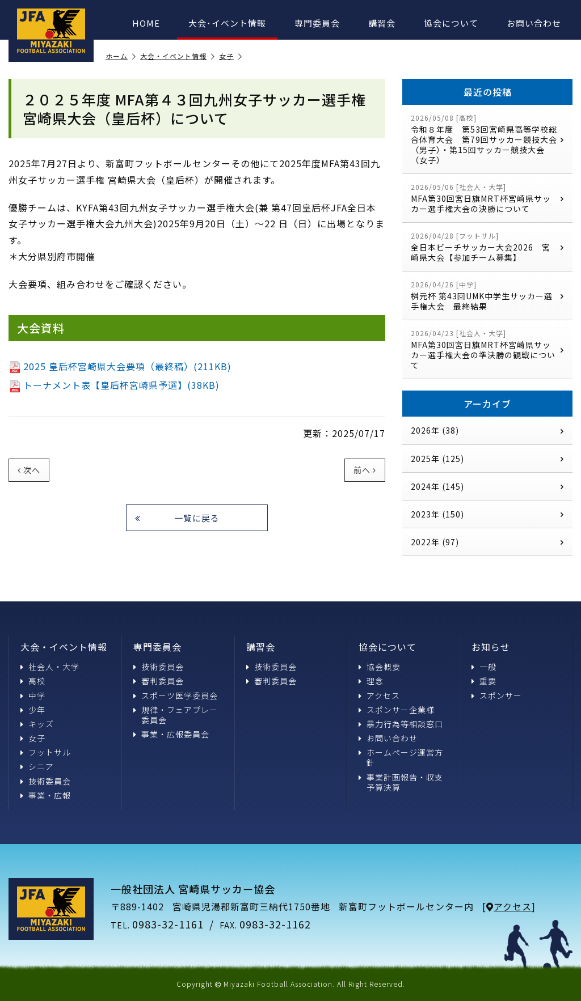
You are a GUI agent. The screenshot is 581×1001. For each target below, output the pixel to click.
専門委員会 (317, 23)
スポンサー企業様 (397, 710)
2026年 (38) (487, 430)
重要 (483, 681)
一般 (483, 666)
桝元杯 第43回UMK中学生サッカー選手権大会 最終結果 (487, 295)
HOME (146, 23)
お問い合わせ (534, 23)
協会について (451, 23)
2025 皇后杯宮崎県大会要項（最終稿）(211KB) (120, 366)
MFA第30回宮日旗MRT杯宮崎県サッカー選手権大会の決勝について (487, 198)
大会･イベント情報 (227, 23)
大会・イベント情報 (177, 56)
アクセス (379, 695)
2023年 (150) (487, 514)
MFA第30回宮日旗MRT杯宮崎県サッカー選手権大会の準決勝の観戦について (487, 349)
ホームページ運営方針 (401, 757)
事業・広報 (45, 795)
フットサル (45, 752)
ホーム (121, 56)
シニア (37, 766)
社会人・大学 (49, 666)
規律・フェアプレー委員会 (175, 715)
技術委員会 (45, 781)
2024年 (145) (487, 486)
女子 (230, 56)
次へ (29, 470)
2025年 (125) (487, 458)
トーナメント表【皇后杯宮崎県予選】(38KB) (114, 385)
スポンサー (496, 695)
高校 (32, 681)
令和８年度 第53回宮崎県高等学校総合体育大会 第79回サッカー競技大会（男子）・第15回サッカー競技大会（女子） (487, 139)
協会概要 (380, 666)
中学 (32, 695)
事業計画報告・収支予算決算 (401, 782)
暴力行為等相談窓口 (401, 724)
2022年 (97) (487, 542)
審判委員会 (158, 681)
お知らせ (490, 647)
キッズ (37, 724)
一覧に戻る (177, 518)
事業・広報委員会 (171, 734)
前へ (364, 470)
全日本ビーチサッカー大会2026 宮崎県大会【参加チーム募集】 (487, 247)
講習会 (381, 23)
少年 (32, 710)
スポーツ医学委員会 (175, 695)
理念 (371, 681)
